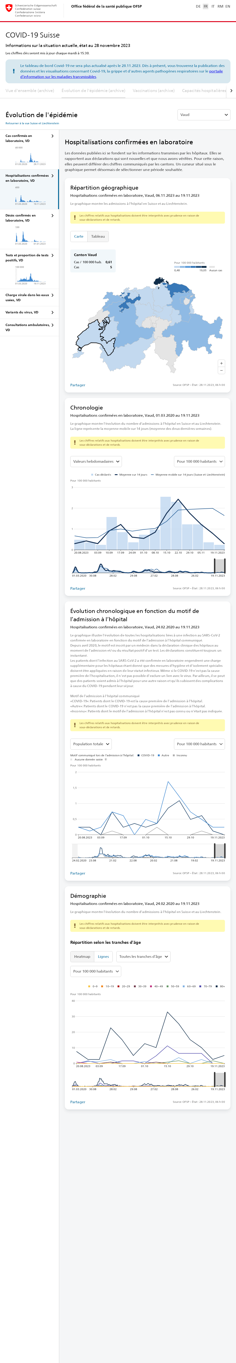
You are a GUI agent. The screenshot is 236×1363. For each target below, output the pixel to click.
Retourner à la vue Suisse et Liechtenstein (32, 123)
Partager (77, 385)
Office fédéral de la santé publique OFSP (106, 6)
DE (198, 6)
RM (220, 6)
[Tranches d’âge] (91, 744)
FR (206, 6)
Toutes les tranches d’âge (140, 956)
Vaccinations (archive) (154, 90)
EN (227, 6)
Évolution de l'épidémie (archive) (93, 90)
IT (213, 6)
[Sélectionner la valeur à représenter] (96, 461)
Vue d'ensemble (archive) (30, 90)
